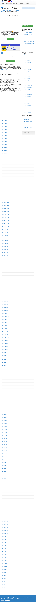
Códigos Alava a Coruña (28, 32)
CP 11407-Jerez (4, 432)
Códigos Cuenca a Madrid (28, 34)
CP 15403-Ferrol (4, 468)
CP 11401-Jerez (4, 414)
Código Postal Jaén (27, 101)
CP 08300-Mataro (5, 301)
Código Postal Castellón (28, 80)
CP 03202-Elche (4, 126)
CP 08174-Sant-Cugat (5, 211)
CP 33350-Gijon (4, 584)
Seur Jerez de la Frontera (28, 121)
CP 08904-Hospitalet (5, 349)
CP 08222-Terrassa (5, 264)
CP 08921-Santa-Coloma (6, 368)
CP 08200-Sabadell (5, 229)
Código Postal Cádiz (27, 78)
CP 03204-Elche (4, 132)
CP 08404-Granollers (5, 328)
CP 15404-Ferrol (4, 471)
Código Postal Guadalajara (28, 94)
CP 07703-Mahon (5, 196)
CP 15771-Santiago (5, 521)
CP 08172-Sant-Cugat (5, 205)
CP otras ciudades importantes (29, 43)
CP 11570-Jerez (4, 447)
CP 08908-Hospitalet (5, 362)
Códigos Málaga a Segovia (28, 36)
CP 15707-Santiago (5, 515)
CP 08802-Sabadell (5, 331)
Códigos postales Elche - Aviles (29, 41)
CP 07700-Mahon (5, 187)
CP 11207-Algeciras (5, 402)
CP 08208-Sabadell (5, 255)
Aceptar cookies (7, 600)
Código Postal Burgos (27, 76)
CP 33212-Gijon (4, 572)
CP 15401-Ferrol (4, 462)
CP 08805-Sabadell (5, 334)
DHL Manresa (26, 123)
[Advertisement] (10, 23)
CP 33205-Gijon (4, 551)
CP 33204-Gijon (4, 548)
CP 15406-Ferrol (4, 478)
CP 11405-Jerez (4, 426)
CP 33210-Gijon (4, 566)
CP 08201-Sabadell (5, 232)
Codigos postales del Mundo (7, 10)
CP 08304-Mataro (5, 313)
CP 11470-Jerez (4, 438)
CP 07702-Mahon (5, 193)
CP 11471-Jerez (4, 441)
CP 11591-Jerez (4, 453)
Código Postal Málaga (27, 112)
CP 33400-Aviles (4, 593)
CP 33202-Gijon (4, 542)
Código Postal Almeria (27, 64)
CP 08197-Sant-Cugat (5, 223)
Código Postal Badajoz (28, 69)
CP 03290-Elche (4, 144)
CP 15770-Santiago (5, 518)
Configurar (2, 600)
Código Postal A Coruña (28, 87)
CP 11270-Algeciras (5, 405)
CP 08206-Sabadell (5, 249)
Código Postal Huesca (27, 98)
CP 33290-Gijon (4, 578)
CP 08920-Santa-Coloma (6, 365)
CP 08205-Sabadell (5, 246)
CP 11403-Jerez (4, 420)
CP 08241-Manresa (5, 289)
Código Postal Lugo (27, 110)
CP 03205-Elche (4, 135)
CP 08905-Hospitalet (5, 352)
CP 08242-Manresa (5, 292)
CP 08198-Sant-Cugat (5, 226)
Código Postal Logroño (28, 107)
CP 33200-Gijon (4, 536)
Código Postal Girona (27, 89)
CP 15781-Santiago (5, 527)
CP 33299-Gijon (4, 581)
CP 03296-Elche (4, 159)
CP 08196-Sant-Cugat (5, 220)
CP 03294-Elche (4, 153)
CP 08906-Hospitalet (5, 355)
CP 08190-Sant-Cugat (5, 214)
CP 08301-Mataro (5, 304)
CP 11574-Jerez (4, 450)
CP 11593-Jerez (4, 456)
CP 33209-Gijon (4, 563)
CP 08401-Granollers (5, 319)
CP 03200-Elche (4, 120)
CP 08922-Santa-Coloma (6, 371)
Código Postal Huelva (27, 96)
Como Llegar (27, 3)
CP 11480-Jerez (4, 444)
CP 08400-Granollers (5, 316)
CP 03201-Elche (4, 123)
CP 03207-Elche (4, 141)
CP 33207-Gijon (4, 557)
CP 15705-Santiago (5, 509)
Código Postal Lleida (27, 105)
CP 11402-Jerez (4, 417)
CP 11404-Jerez (4, 423)
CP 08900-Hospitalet (5, 337)
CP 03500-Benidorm (5, 162)
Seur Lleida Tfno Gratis (27, 126)
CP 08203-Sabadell (5, 240)
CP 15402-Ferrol (4, 465)
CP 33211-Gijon (4, 569)
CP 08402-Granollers (5, 322)
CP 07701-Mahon (5, 190)
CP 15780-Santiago (5, 524)
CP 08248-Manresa (5, 298)
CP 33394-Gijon (4, 590)
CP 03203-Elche (4, 129)
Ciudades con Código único (28, 45)
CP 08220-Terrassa (5, 258)
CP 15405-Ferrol (4, 474)
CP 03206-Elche (4, 138)
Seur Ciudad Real (26, 119)
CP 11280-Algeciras (5, 411)
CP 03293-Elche (4, 150)
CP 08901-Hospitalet (5, 340)
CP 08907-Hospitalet (5, 359)
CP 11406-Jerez (4, 429)
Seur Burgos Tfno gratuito (28, 127)
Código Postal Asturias (28, 67)
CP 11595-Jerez (4, 459)
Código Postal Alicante (27, 62)
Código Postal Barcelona (5, 69)
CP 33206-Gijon (4, 554)
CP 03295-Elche (4, 156)
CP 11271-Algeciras (5, 408)
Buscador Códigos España (27, 25)
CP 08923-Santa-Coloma (6, 374)
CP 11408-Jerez (4, 435)
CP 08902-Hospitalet (5, 343)
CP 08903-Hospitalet (5, 346)
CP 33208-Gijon (4, 560)
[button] (3, 3)
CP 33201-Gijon (4, 539)
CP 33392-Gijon (4, 587)
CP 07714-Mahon (5, 199)
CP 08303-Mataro (5, 310)
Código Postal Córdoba (28, 85)
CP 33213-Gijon (4, 575)
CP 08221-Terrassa (5, 261)
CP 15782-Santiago (5, 530)
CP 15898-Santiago (5, 533)
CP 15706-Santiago (5, 512)
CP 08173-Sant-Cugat (5, 208)
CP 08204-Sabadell (5, 243)
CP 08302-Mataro (5, 307)
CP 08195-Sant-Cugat (5, 217)
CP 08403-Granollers (5, 325)
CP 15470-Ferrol (4, 481)
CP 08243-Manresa (5, 295)
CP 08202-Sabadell (5, 235)
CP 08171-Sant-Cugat (5, 202)
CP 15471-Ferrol (4, 484)
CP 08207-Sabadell (5, 252)
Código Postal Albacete (28, 60)
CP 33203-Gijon (4, 545)
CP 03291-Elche (4, 147)
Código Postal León (27, 103)
